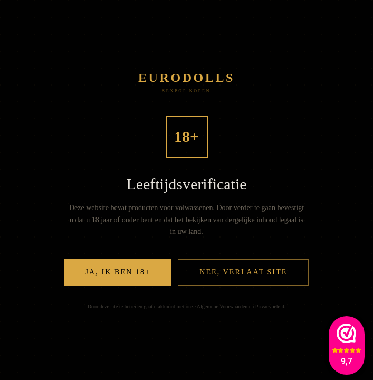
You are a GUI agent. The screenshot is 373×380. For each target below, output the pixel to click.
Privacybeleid (269, 306)
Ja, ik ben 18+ (118, 272)
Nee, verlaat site (243, 272)
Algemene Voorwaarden (222, 306)
